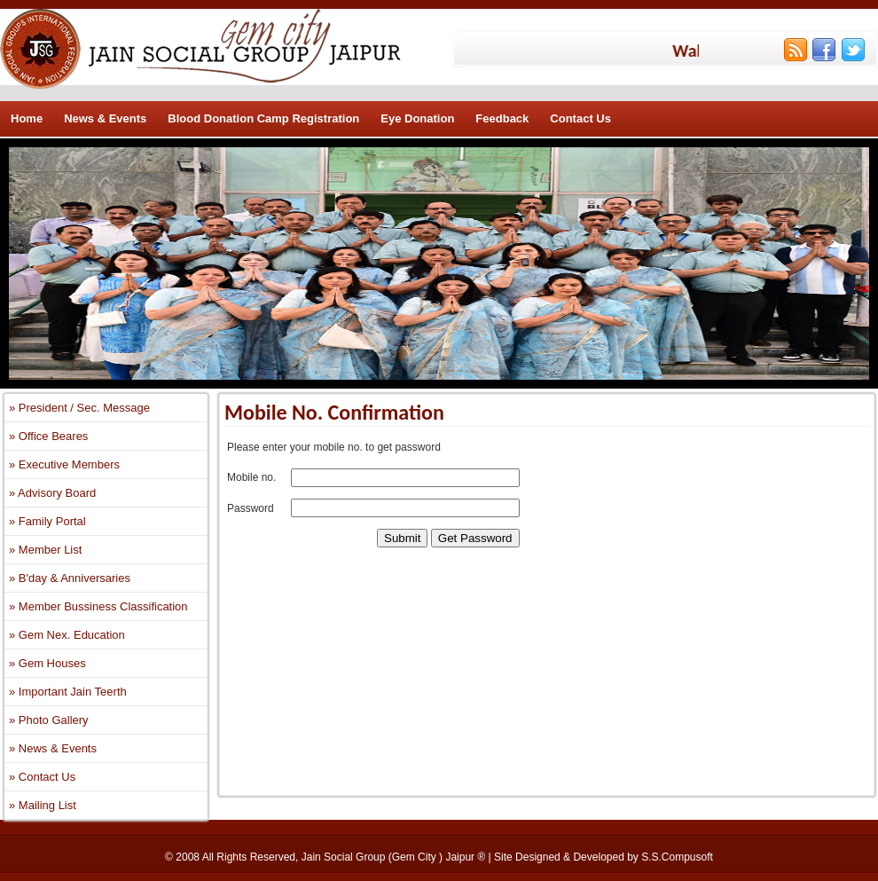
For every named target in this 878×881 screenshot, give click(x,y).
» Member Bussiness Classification (98, 606)
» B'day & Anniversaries (69, 578)
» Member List (45, 549)
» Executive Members (64, 464)
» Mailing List (42, 805)
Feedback (502, 118)
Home (27, 118)
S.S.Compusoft (677, 857)
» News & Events (53, 748)
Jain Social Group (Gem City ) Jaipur (390, 857)
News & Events (105, 118)
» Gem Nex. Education (67, 634)
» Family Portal (47, 521)
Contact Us (580, 118)
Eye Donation (417, 118)
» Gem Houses (47, 663)
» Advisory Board (52, 492)
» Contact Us (42, 776)
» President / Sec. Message (79, 407)
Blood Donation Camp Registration (263, 118)
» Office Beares (48, 436)
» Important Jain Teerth (68, 691)
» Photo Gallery (49, 720)
